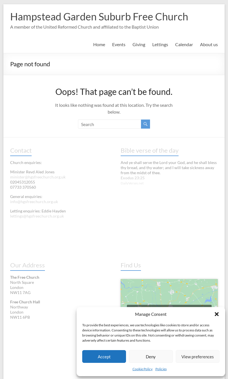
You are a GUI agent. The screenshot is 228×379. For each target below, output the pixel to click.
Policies (161, 369)
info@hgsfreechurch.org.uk (34, 201)
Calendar (184, 44)
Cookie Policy (143, 369)
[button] (217, 314)
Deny (151, 356)
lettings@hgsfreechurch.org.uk (37, 216)
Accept (104, 356)
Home (99, 44)
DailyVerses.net (132, 183)
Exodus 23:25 (133, 177)
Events (118, 44)
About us (209, 44)
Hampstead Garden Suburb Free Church (99, 16)
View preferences (197, 356)
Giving (139, 44)
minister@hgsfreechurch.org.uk (38, 176)
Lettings (160, 44)
